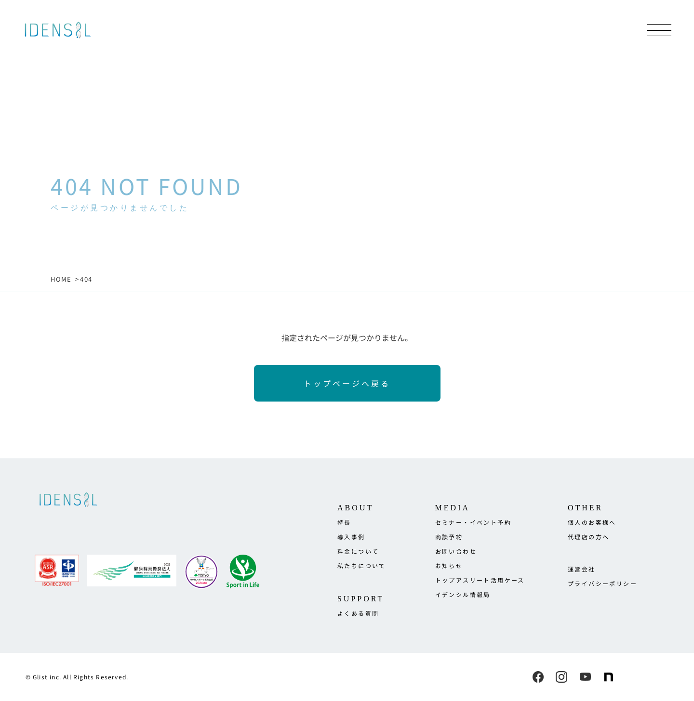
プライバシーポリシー (602, 583)
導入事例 (351, 536)
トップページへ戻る (347, 383)
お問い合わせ (456, 551)
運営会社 (582, 569)
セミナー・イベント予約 (473, 522)
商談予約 (449, 536)
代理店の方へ (588, 536)
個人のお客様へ (592, 522)
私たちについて (361, 565)
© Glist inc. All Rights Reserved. (77, 677)
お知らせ (449, 565)
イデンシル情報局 (463, 594)
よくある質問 (358, 613)
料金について (358, 551)
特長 (344, 522)
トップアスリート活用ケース (480, 580)
